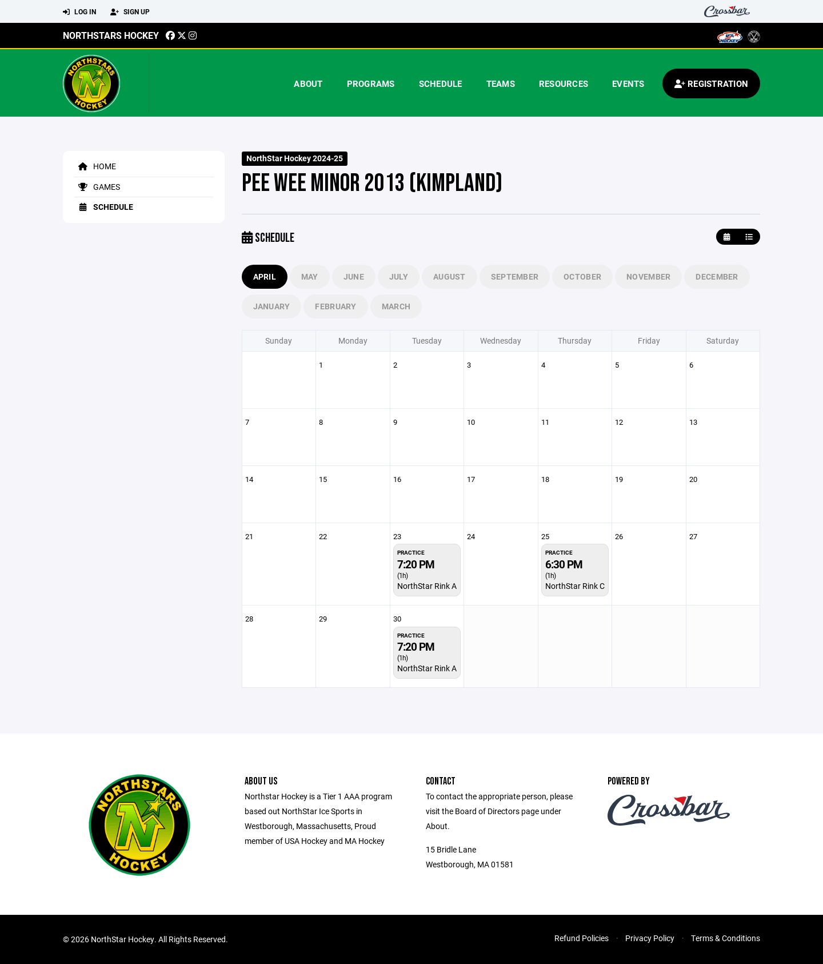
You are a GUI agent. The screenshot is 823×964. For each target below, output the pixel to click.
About (308, 83)
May (309, 276)
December (717, 276)
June (353, 276)
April (264, 276)
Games (97, 186)
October (582, 276)
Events (628, 83)
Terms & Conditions (725, 938)
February (335, 306)
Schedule (440, 83)
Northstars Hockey (111, 35)
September (515, 276)
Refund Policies (581, 938)
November (648, 276)
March (396, 306)
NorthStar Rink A (427, 585)
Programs (371, 83)
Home (95, 166)
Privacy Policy (649, 938)
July (398, 276)
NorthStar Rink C (575, 585)
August (449, 276)
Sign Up (130, 12)
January (271, 306)
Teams (500, 83)
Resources (563, 83)
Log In (79, 12)
